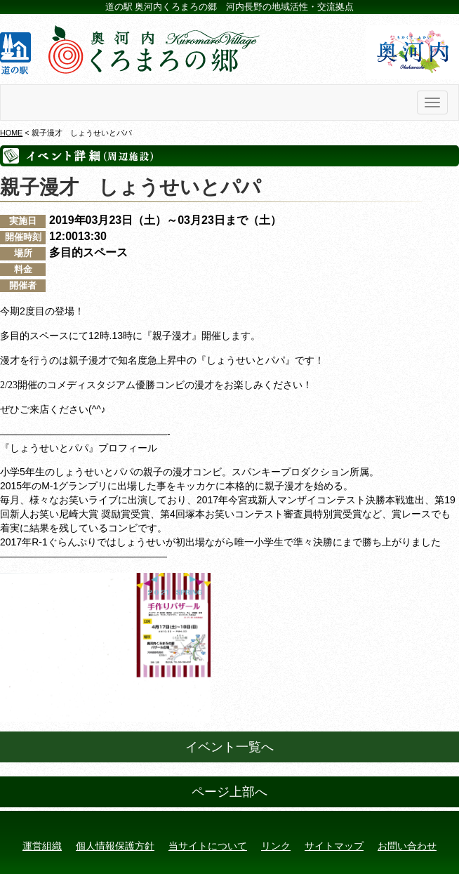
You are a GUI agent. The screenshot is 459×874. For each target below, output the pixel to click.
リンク (276, 846)
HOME (11, 132)
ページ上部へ (229, 792)
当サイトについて (207, 846)
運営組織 (42, 846)
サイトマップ (334, 846)
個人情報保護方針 (115, 846)
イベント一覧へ (229, 747)
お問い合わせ (407, 846)
